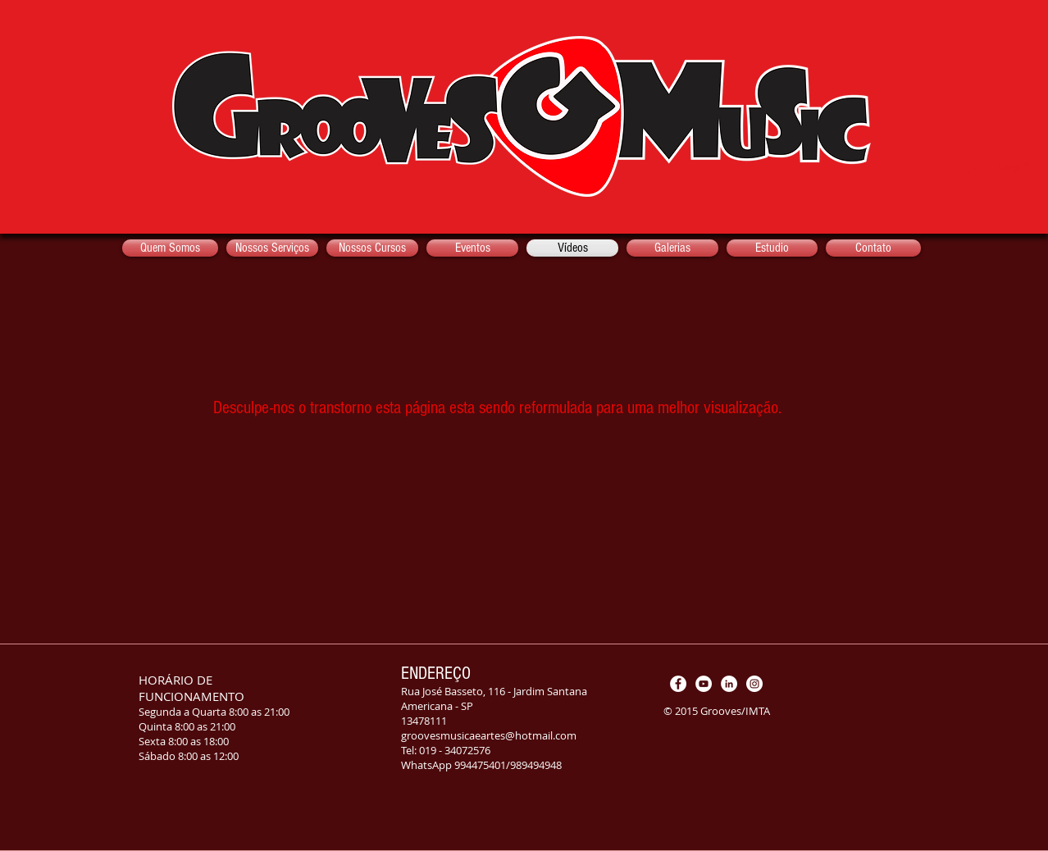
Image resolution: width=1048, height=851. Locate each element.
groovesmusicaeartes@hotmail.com (488, 735)
